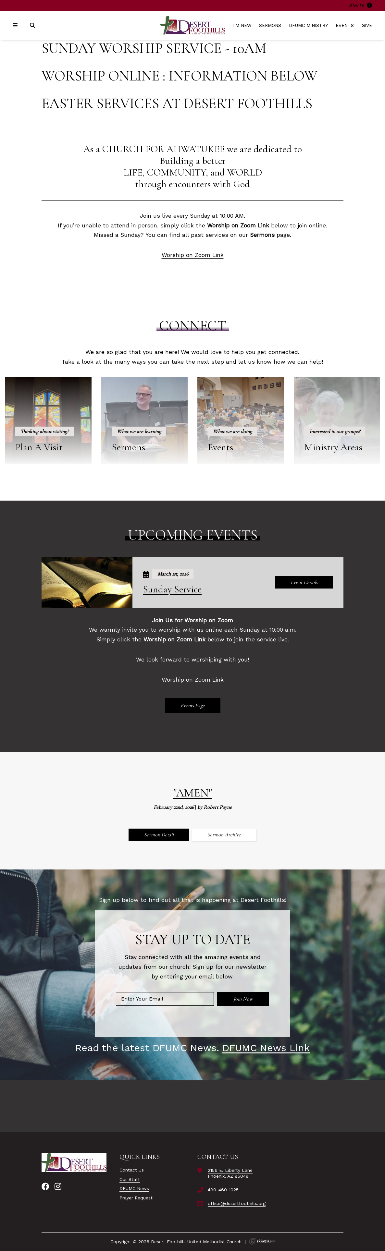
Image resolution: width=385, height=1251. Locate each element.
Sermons (270, 25)
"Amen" (192, 793)
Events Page (192, 705)
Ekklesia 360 (262, 1241)
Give (367, 25)
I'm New (242, 25)
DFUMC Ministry (308, 25)
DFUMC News (134, 1188)
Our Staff (129, 1179)
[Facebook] (45, 1186)
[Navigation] (16, 25)
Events (345, 25)
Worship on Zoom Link (193, 255)
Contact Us (131, 1169)
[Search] (33, 25)
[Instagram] (58, 1186)
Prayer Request (136, 1197)
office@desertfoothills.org (237, 1203)
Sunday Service (172, 589)
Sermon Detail (159, 835)
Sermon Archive (224, 835)
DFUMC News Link (266, 1047)
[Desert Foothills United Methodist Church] (192, 25)
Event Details (304, 582)
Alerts (360, 5)
